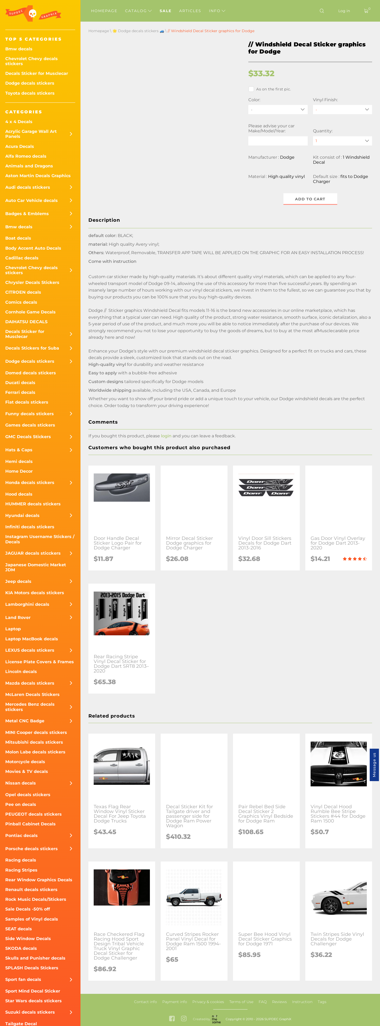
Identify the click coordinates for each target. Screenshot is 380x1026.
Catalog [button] (138, 10)
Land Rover (18, 617)
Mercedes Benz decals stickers (30, 707)
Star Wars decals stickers (33, 1000)
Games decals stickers (30, 425)
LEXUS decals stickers (29, 650)
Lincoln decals (21, 671)
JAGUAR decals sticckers (33, 553)
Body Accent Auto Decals (33, 248)
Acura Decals (19, 146)
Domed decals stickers (30, 372)
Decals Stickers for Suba (32, 348)
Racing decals (20, 860)
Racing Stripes (21, 870)
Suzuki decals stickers (30, 1012)
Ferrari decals (20, 392)
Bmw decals (18, 48)
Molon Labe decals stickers (35, 751)
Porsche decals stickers (31, 848)
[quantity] (342, 141)
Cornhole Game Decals (30, 311)
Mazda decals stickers (29, 683)
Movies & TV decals (26, 771)
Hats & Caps (18, 449)
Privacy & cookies (208, 1001)
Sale (166, 10)
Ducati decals (20, 382)
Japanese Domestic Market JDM (35, 567)
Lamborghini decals (27, 604)
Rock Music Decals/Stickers (35, 899)
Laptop (13, 628)
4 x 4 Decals (18, 121)
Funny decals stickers (29, 413)
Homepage (104, 10)
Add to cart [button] (310, 199)
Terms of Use (241, 1001)
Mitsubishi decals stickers (34, 742)
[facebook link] (172, 1019)
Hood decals (18, 494)
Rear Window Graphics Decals (38, 879)
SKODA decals (21, 948)
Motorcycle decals (25, 761)
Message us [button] (374, 765)
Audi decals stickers (27, 187)
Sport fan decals (23, 979)
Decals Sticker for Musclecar (36, 73)
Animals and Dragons (29, 165)
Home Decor (19, 471)
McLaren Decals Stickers (32, 694)
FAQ (263, 1001)
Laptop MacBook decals (31, 638)
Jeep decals (18, 581)
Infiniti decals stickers (29, 526)
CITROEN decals (23, 292)
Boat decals (18, 238)
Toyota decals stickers (30, 93)
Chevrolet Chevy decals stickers (31, 61)
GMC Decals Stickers (28, 436)
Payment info (174, 1001)
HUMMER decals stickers (33, 503)
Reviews (279, 1001)
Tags (322, 1001)
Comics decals (21, 302)
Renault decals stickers (31, 889)
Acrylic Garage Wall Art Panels (31, 134)
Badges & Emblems (27, 213)
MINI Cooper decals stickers (36, 732)
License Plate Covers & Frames (39, 661)
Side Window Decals (28, 938)
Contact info (145, 1001)
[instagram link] (184, 1019)
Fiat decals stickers (26, 402)
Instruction (302, 1001)
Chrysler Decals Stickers (32, 282)
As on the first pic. (269, 89)
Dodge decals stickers (29, 83)
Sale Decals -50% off (27, 909)
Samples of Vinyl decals (31, 919)
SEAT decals (18, 928)
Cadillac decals (22, 257)
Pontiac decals (21, 835)
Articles (190, 10)
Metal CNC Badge (24, 720)
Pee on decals (20, 804)
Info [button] (217, 10)
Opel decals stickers (27, 794)
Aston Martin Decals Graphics (38, 175)
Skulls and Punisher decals (35, 958)
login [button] (166, 435)
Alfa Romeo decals (25, 156)
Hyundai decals (22, 515)
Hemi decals (19, 461)
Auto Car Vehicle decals (31, 200)
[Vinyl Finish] (342, 109)
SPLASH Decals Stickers (31, 967)
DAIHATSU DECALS (26, 321)
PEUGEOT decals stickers (33, 814)
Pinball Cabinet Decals (30, 823)
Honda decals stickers (29, 482)
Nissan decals (20, 783)
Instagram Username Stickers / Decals (39, 539)
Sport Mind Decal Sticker (32, 991)
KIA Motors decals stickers (34, 592)
